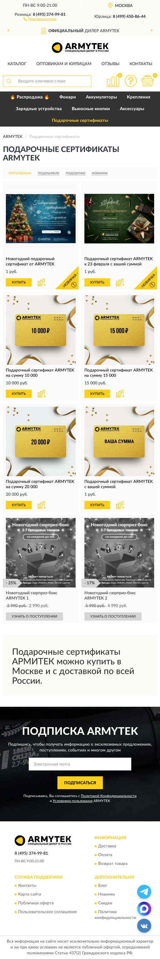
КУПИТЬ (19, 282)
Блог (102, 886)
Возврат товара (112, 864)
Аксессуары (132, 109)
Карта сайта (29, 895)
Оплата (105, 855)
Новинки (106, 895)
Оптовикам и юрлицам (63, 64)
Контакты (141, 64)
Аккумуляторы (101, 97)
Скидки (105, 903)
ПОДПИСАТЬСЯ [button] (80, 783)
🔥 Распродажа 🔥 (30, 97)
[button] (40, 18)
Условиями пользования (73, 801)
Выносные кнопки (91, 109)
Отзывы (110, 64)
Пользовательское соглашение (47, 912)
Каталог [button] (17, 64)
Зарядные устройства (39, 109)
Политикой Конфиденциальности (109, 796)
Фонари (67, 97)
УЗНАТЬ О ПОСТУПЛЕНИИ (34, 616)
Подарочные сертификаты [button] (80, 120)
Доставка (107, 846)
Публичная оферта (36, 903)
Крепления (138, 97)
